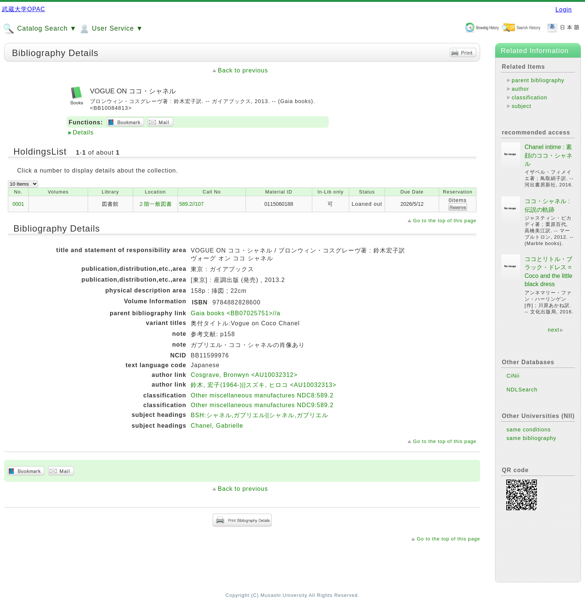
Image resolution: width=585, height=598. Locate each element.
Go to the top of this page (444, 220)
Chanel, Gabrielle (217, 425)
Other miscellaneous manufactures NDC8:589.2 (262, 395)
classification (529, 97)
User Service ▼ (110, 28)
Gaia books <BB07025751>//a (235, 313)
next (553, 330)
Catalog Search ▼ (39, 28)
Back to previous (243, 70)
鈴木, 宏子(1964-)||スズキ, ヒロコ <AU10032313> (263, 385)
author (520, 89)
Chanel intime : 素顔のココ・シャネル (548, 155)
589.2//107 (191, 204)
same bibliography (531, 438)
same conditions (528, 430)
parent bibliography (538, 80)
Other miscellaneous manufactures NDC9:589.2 (262, 405)
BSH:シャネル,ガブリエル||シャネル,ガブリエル (259, 415)
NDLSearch (521, 390)
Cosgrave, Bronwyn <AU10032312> (244, 375)
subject (521, 106)
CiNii (512, 376)
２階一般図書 (155, 204)
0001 (18, 204)
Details (83, 132)
